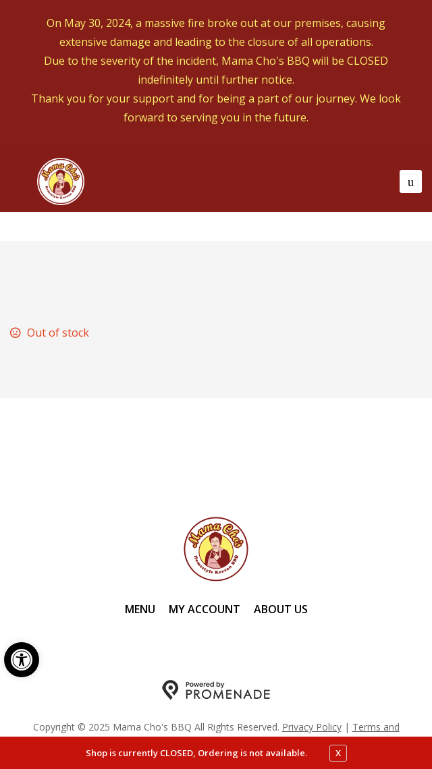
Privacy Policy (312, 726)
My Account (204, 609)
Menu (140, 609)
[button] (21, 660)
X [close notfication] (338, 753)
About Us (281, 609)
